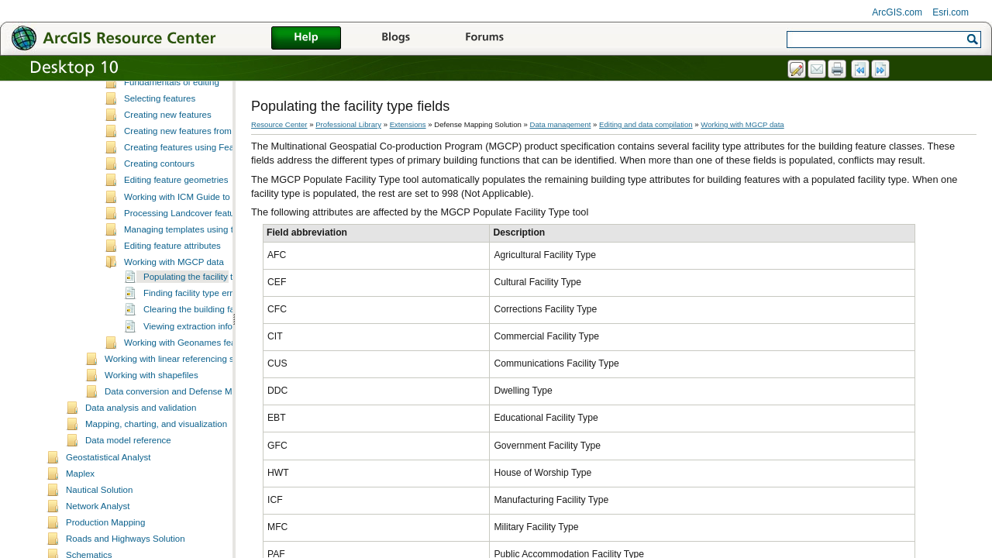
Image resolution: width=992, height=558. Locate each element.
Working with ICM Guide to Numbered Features (218, 244)
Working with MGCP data (174, 309)
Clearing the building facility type (207, 356)
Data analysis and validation (140, 455)
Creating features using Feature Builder (202, 194)
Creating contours (159, 210)
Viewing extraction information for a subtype (229, 373)
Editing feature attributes (172, 293)
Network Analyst (98, 553)
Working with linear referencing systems (183, 406)
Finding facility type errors (194, 340)
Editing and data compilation (646, 124)
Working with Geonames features (190, 389)
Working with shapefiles (151, 422)
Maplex (80, 520)
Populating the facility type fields (206, 324)
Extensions (408, 124)
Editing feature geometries (176, 227)
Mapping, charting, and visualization (156, 471)
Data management (560, 124)
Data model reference (128, 487)
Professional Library (348, 124)
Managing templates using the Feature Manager (219, 276)
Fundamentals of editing (171, 129)
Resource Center (279, 124)
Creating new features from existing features (211, 178)
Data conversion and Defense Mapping (182, 438)
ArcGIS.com (897, 12)
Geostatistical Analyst (108, 504)
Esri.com (950, 12)
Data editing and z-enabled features (194, 113)
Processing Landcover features (185, 260)
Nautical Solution (99, 537)
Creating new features (168, 162)
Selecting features (159, 145)
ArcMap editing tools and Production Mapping (214, 96)
